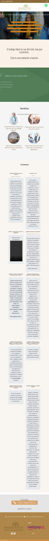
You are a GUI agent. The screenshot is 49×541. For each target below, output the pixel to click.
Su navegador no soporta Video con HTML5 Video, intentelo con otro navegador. (16, 251)
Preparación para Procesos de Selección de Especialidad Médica (24, 28)
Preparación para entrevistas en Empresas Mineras (24, 31)
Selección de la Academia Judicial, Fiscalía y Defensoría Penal (24, 25)
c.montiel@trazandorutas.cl (36, 516)
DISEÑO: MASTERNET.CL (4, 540)
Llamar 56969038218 (7, 1)
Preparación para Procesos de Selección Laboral (24, 22)
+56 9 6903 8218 (26, 500)
